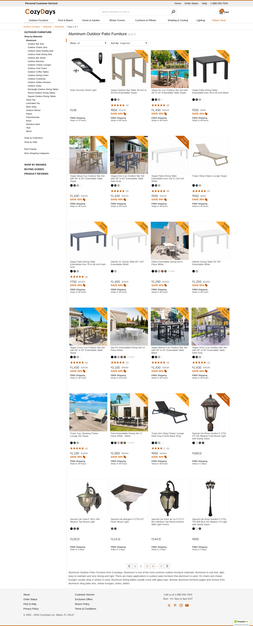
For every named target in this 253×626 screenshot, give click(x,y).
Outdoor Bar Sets (36, 44)
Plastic (29, 114)
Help (204, 3)
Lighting (200, 20)
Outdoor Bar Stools (37, 58)
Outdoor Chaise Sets (37, 47)
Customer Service (84, 594)
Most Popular (30, 149)
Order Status (191, 3)
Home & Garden (91, 20)
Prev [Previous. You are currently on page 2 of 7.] (129, 566)
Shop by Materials (33, 36)
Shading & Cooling (178, 20)
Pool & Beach (65, 20)
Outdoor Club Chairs (37, 68)
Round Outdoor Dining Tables (41, 93)
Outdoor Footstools (37, 79)
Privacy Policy (31, 608)
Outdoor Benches (36, 61)
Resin (28, 121)
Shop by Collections (33, 138)
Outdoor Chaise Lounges (39, 65)
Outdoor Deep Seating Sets (40, 51)
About (26, 594)
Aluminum (59, 27)
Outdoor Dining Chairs (38, 75)
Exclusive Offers (84, 599)
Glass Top (30, 100)
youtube (187, 605)
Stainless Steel (33, 124)
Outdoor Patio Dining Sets (40, 54)
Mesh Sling (31, 107)
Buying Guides (34, 169)
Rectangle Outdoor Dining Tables (43, 89)
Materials (47, 27)
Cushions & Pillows (145, 20)
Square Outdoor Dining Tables (42, 96)
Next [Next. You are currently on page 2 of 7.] (167, 566)
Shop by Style (30, 142)
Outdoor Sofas (34, 86)
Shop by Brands (35, 164)
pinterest (175, 605)
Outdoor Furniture (38, 20)
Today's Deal (219, 20)
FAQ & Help (29, 604)
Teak (28, 128)
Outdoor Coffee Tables (38, 72)
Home (178, 3)
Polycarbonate (32, 117)
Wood (28, 131)
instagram (181, 605)
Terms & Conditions (85, 608)
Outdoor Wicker (33, 110)
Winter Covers (117, 20)
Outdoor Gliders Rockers (39, 82)
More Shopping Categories (36, 153)
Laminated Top (33, 103)
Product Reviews (36, 173)
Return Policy (82, 604)
